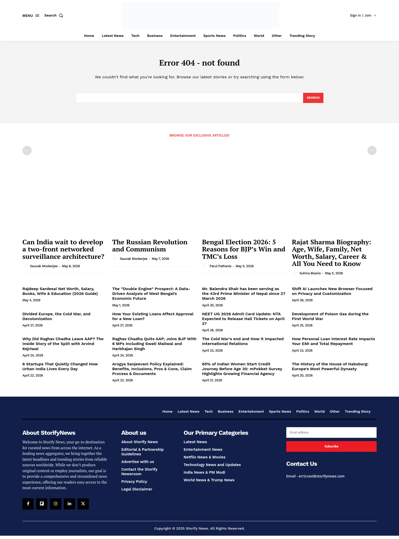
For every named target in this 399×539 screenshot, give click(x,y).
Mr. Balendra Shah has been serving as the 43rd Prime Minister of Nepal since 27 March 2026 (243, 297)
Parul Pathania (220, 269)
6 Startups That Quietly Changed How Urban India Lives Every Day (60, 370)
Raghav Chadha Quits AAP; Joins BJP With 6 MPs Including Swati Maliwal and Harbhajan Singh (154, 347)
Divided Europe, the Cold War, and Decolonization (56, 319)
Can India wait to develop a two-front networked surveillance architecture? (63, 252)
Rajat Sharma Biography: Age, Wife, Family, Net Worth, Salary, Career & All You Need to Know (331, 256)
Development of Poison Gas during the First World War (330, 319)
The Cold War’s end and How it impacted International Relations (243, 344)
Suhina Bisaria (310, 276)
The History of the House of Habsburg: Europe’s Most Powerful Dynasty (330, 370)
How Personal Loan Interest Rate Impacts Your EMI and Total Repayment (333, 344)
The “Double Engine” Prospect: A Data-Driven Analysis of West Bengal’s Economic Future (151, 297)
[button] (55, 15)
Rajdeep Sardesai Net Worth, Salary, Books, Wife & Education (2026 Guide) (60, 294)
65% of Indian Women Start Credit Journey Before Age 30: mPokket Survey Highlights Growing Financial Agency (242, 372)
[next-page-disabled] (372, 153)
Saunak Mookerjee (44, 269)
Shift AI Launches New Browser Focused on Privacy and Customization (332, 294)
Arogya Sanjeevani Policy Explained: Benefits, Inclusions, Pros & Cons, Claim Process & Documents (152, 372)
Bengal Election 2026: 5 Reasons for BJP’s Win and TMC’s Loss (243, 252)
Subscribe (331, 450)
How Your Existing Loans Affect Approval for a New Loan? (152, 319)
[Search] (312, 100)
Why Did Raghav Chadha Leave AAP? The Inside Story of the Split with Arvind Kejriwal (63, 347)
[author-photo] (25, 269)
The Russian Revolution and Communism (150, 249)
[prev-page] (27, 153)
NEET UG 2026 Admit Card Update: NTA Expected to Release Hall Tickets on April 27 (243, 322)
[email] (331, 435)
